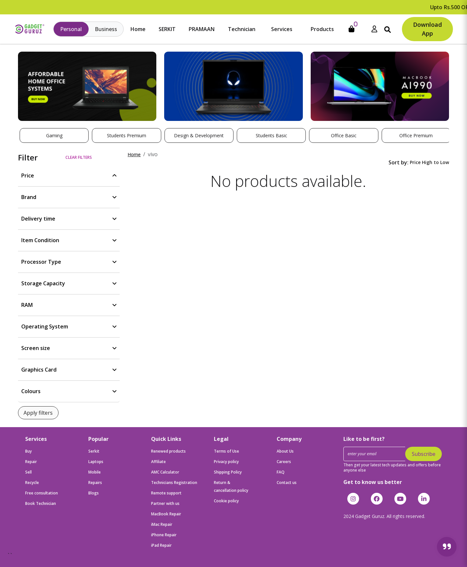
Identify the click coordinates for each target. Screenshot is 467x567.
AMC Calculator (165, 472)
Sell (28, 472)
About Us (285, 451)
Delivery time (38, 218)
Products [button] (322, 29)
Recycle (32, 482)
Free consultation (41, 493)
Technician (241, 29)
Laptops (95, 461)
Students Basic (271, 135)
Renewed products (168, 451)
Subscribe (423, 454)
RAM (27, 305)
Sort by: (398, 162)
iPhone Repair (164, 535)
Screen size (35, 348)
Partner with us (165, 503)
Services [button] (281, 29)
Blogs (93, 493)
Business (106, 29)
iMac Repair (161, 524)
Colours (31, 391)
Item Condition (40, 240)
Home (138, 29)
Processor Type (41, 261)
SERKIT (167, 29)
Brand (28, 197)
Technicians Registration (174, 482)
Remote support (166, 493)
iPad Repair (161, 545)
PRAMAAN (202, 29)
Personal (71, 29)
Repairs (95, 482)
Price (27, 175)
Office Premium (416, 135)
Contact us (287, 482)
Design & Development (199, 135)
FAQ (281, 472)
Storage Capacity (43, 283)
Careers (284, 461)
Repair (31, 461)
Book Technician (40, 503)
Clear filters (78, 157)
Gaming (54, 135)
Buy (28, 451)
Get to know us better (372, 482)
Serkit (93, 451)
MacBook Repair (166, 514)
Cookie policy (226, 501)
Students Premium (126, 135)
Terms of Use (226, 451)
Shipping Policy (228, 472)
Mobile (94, 472)
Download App (427, 29)
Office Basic (343, 135)
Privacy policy (226, 461)
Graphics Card (39, 369)
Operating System (44, 326)
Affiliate (158, 461)
